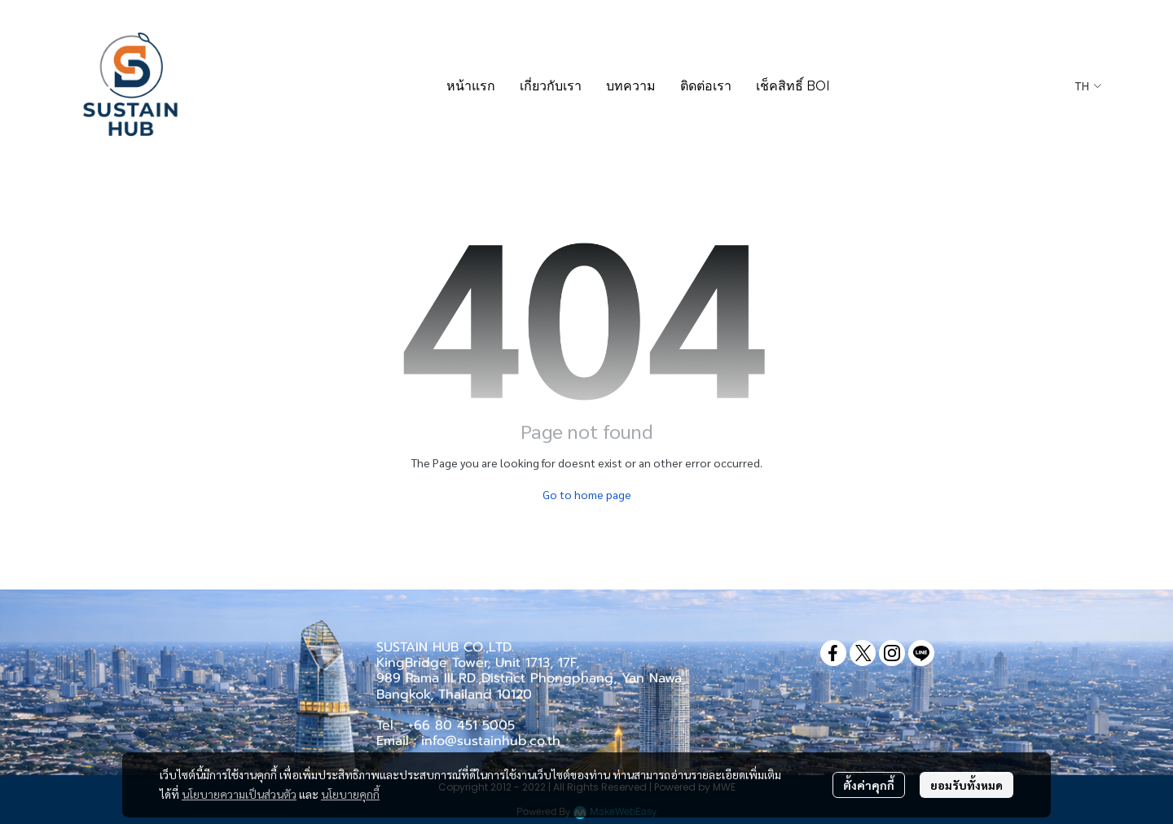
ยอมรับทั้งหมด (966, 785)
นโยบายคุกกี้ (350, 794)
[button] (1088, 87)
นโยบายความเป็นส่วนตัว (239, 794)
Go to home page (587, 494)
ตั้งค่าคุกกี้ (868, 785)
